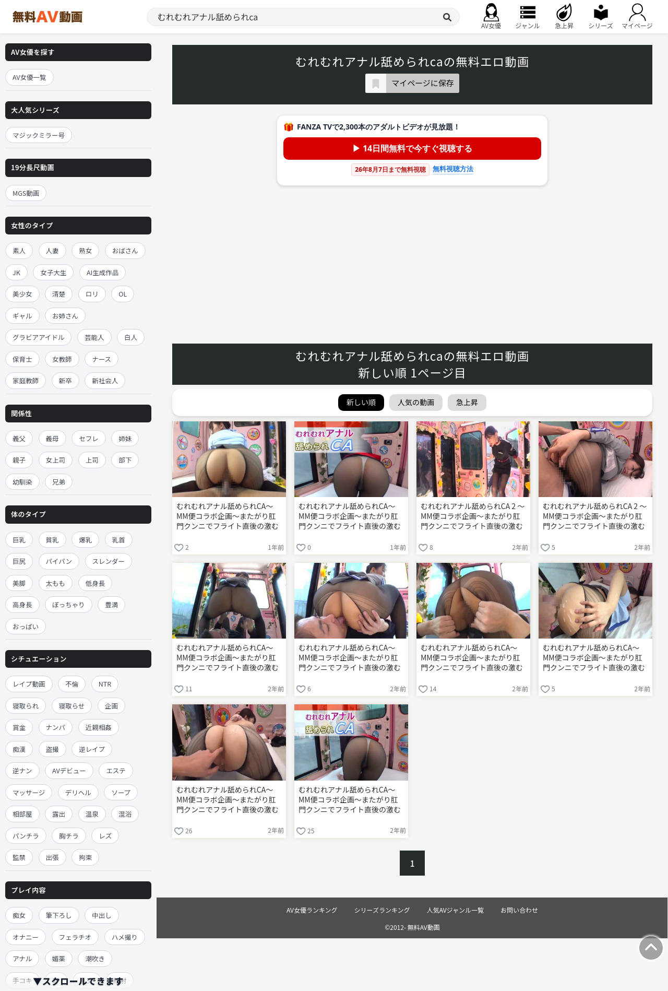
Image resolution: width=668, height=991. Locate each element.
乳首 (118, 540)
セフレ (89, 438)
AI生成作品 (102, 272)
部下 (125, 460)
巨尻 (19, 561)
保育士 (22, 359)
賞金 (19, 727)
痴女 (19, 915)
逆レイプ (92, 749)
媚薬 (58, 958)
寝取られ (26, 706)
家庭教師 (26, 380)
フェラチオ (75, 937)
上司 (92, 460)
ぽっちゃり (68, 604)
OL (122, 294)
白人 (130, 337)
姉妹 (125, 438)
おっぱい (26, 626)
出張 (52, 857)
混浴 (125, 814)
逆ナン (22, 770)
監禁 (19, 857)
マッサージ (29, 792)
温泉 (92, 814)
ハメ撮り (125, 937)
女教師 (62, 359)
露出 (58, 814)
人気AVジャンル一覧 (455, 909)
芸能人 (94, 337)
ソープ (120, 792)
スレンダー (108, 561)
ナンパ (56, 727)
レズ (105, 836)
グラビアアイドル (38, 337)
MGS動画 (26, 193)
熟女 (85, 250)
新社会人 (105, 380)
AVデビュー (69, 770)
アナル (22, 958)
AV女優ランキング (312, 909)
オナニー (26, 937)
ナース (101, 359)
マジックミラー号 (39, 135)
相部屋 (22, 814)
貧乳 (52, 540)
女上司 (56, 460)
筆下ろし (59, 915)
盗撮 (52, 749)
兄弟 (58, 482)
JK (16, 272)
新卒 (65, 380)
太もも (56, 583)
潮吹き (95, 958)
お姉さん (65, 316)
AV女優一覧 (29, 77)
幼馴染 (22, 482)
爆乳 (85, 540)
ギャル (22, 316)
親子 (19, 460)
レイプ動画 (29, 684)
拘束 (85, 857)
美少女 (22, 294)
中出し (102, 915)
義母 (52, 438)
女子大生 (53, 272)
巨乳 (19, 540)
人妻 (52, 250)
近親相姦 (99, 727)
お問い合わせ (519, 909)
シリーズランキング (382, 909)
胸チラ (69, 836)
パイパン (59, 561)
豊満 (111, 604)
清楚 (58, 294)
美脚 (19, 583)
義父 (19, 438)
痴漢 (19, 749)
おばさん (125, 250)
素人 (19, 250)
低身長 (95, 583)
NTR (105, 684)
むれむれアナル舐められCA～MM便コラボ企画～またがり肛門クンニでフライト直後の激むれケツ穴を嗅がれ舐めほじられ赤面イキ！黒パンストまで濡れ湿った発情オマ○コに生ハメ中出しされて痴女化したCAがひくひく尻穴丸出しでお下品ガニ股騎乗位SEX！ (228, 517)
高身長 (22, 604)
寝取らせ (72, 706)
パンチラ (26, 836)
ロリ (92, 294)
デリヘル (78, 792)
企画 (111, 706)
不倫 (71, 684)
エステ (116, 770)
